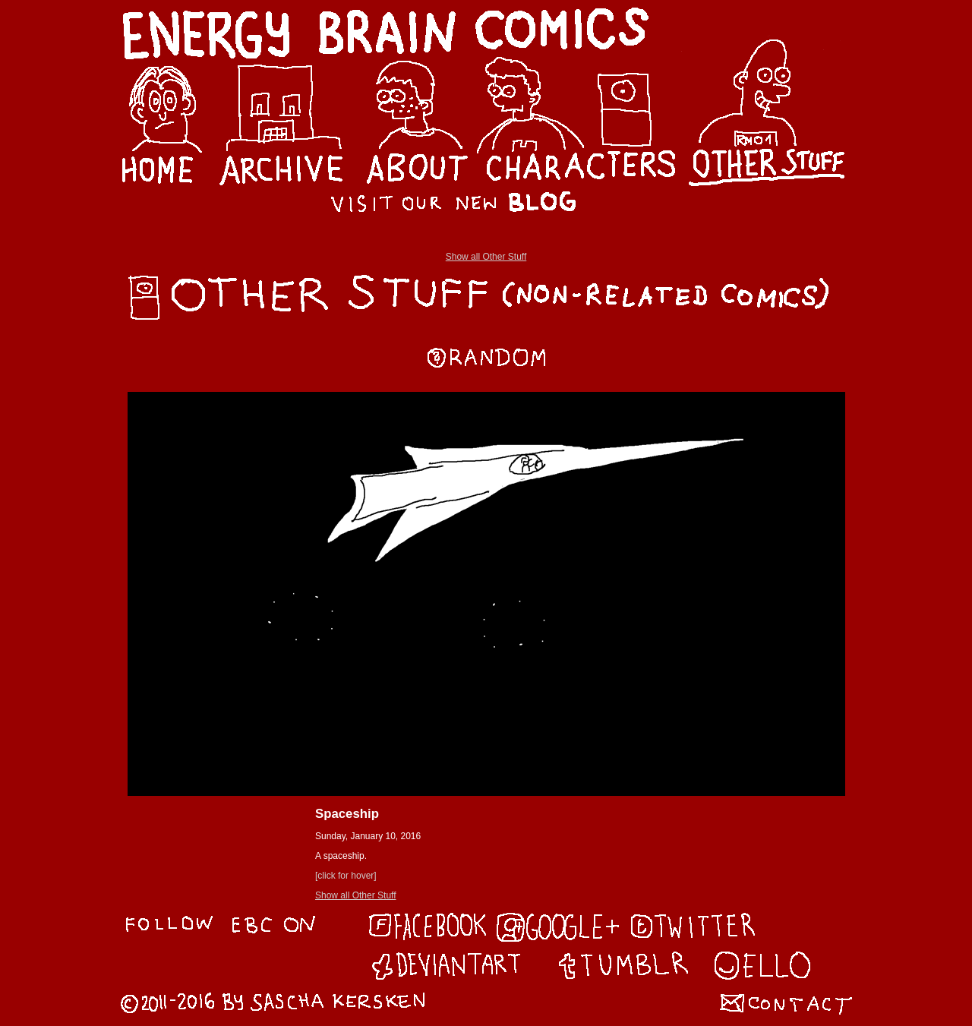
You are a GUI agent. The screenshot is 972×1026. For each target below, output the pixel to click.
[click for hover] (346, 875)
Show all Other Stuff (486, 256)
